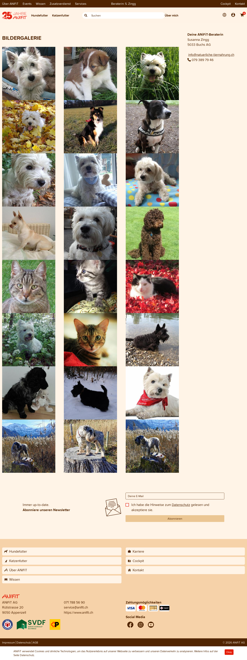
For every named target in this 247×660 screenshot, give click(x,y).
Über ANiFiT (10, 4)
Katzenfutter (60, 15)
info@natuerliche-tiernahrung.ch (211, 55)
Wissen (40, 4)
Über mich (171, 15)
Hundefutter (39, 15)
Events (27, 4)
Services (80, 4)
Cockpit (226, 4)
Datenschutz (181, 505)
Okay (229, 652)
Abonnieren (175, 518)
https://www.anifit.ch (78, 612)
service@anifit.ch (76, 607)
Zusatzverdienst (60, 4)
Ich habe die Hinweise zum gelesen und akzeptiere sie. (170, 507)
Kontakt (240, 4)
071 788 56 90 (74, 602)
